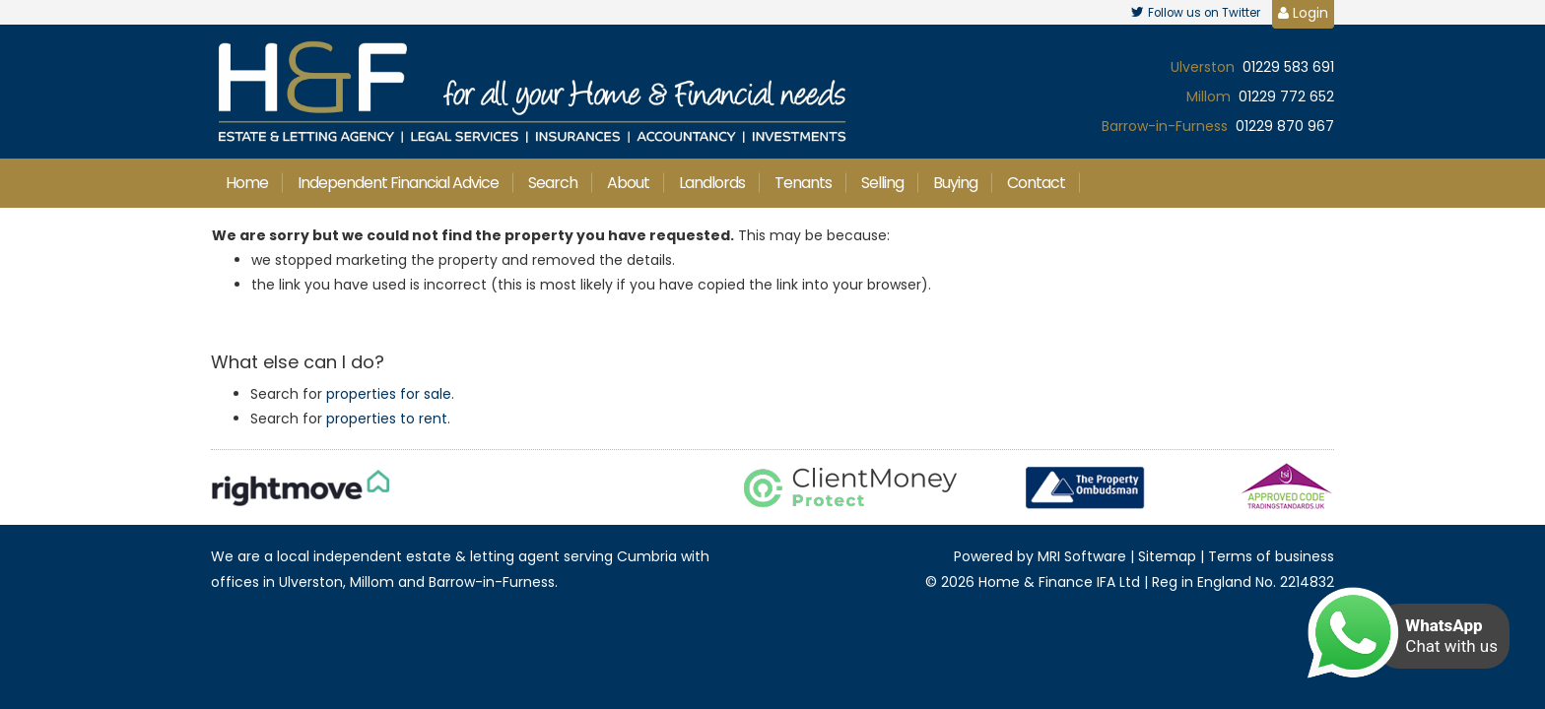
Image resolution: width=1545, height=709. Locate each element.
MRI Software (1082, 556)
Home (247, 182)
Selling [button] (882, 182)
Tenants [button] (803, 182)
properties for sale (388, 394)
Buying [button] (955, 182)
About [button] (628, 182)
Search (552, 182)
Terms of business (1271, 556)
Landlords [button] (712, 182)
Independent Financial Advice (398, 182)
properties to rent (386, 418)
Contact (1036, 182)
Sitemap (1167, 556)
